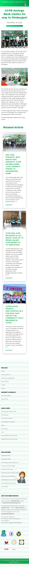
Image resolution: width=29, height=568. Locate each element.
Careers (3, 388)
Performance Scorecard (7, 469)
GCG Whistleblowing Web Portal (9, 435)
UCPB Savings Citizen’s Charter (8, 411)
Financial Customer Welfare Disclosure (10, 472)
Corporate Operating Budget (8, 465)
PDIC (2, 432)
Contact (3, 385)
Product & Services (6, 374)
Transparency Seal (5, 455)
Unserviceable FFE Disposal (8, 421)
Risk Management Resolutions (8, 479)
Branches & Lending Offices (8, 378)
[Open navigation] (14, 4)
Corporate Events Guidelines (8, 476)
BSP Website (4, 428)
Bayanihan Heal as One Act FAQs (9, 439)
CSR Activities (4, 486)
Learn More (9, 204)
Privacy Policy (4, 399)
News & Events (5, 381)
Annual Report (4, 415)
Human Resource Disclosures (8, 483)
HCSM (2, 425)
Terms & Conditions (6, 395)
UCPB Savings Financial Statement (9, 462)
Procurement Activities (7, 418)
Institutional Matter (6, 459)
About (2, 371)
